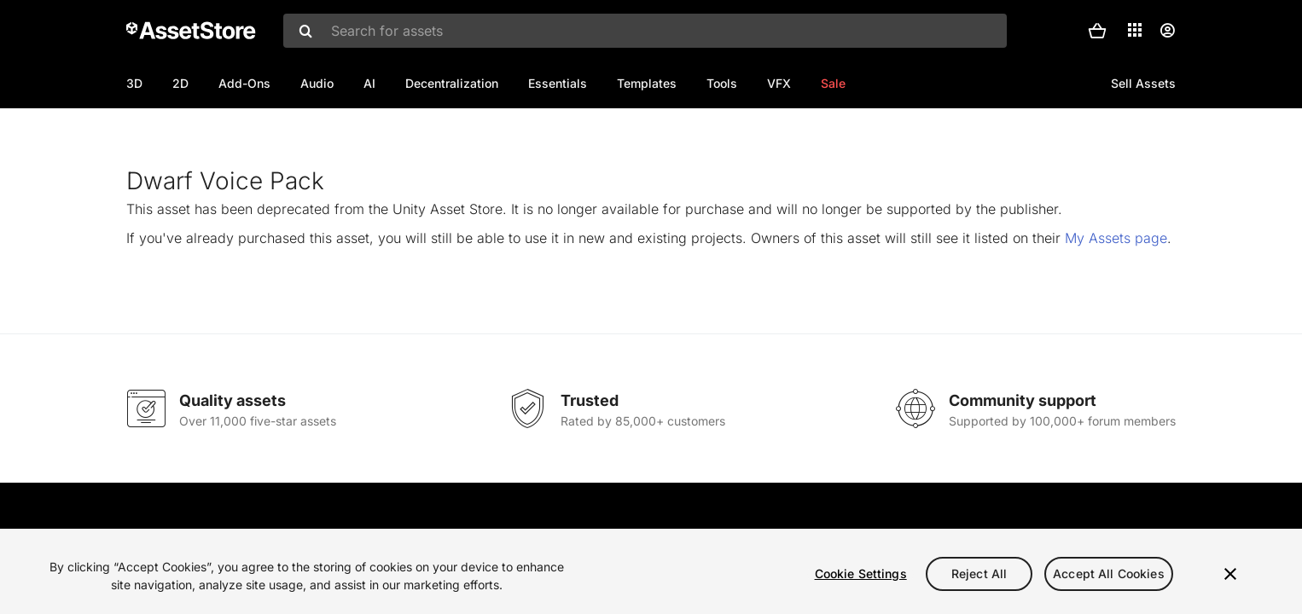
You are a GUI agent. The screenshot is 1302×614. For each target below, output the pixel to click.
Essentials (557, 83)
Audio (317, 83)
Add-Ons (244, 83)
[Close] (1230, 574)
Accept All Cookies (1109, 573)
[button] (1097, 30)
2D (180, 83)
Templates (647, 83)
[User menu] (1167, 30)
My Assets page (1116, 293)
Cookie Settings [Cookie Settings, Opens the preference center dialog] (861, 573)
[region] (651, 571)
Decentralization (451, 83)
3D (134, 83)
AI (369, 83)
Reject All (979, 573)
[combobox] (645, 31)
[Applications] (1135, 30)
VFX (779, 83)
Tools (721, 83)
